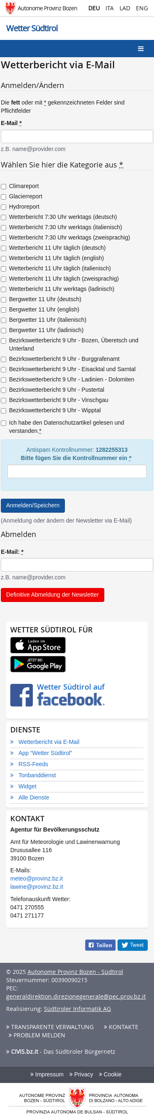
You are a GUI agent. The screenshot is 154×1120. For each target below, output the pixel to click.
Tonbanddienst (37, 775)
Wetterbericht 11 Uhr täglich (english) (52, 258)
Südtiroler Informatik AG (77, 1009)
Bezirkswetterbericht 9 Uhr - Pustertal (52, 389)
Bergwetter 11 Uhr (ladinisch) (42, 330)
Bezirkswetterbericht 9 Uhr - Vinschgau (54, 400)
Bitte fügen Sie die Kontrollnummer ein (76, 458)
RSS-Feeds (33, 764)
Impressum (47, 1074)
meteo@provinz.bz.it (36, 878)
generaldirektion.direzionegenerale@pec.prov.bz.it (76, 996)
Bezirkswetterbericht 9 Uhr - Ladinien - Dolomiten (67, 379)
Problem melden (37, 1035)
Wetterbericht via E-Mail (48, 742)
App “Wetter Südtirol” (45, 753)
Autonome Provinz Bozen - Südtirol (75, 972)
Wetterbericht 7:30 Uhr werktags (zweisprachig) (65, 237)
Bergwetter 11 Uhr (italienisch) (43, 319)
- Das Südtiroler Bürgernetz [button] (60, 1051)
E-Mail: (12, 551)
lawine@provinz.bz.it (36, 886)
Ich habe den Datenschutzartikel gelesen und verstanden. (62, 427)
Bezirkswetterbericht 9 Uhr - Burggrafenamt (60, 359)
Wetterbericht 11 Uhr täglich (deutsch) (53, 247)
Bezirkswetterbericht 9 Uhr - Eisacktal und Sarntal (68, 369)
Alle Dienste (33, 797)
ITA (110, 8)
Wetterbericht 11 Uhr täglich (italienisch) (56, 268)
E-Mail (11, 123)
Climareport (20, 186)
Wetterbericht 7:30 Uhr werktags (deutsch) (59, 217)
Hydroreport (20, 206)
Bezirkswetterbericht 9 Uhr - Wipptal (51, 410)
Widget (27, 786)
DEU (94, 8)
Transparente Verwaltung (50, 1027)
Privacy (81, 1074)
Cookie (110, 1074)
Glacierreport (21, 196)
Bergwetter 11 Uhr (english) (40, 309)
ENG (142, 8)
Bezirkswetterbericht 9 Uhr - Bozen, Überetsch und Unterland (69, 344)
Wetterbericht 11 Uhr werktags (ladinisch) (58, 289)
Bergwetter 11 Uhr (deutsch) (41, 299)
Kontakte (121, 1027)
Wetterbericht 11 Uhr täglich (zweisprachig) (60, 278)
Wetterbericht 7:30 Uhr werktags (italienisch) (61, 227)
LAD (125, 8)
